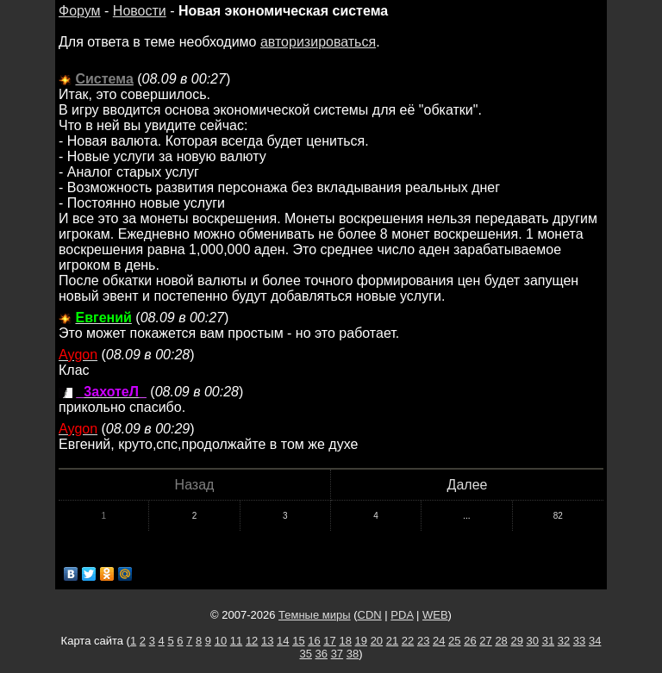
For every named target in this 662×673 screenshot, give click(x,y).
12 (252, 640)
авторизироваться (318, 41)
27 (485, 640)
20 (377, 640)
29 (516, 640)
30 (533, 640)
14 (283, 640)
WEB (435, 614)
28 (501, 640)
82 (558, 515)
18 (345, 640)
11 (236, 640)
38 (353, 653)
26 (470, 640)
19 (361, 640)
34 (595, 640)
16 (314, 640)
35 (305, 653)
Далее (467, 484)
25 (454, 640)
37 (337, 653)
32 (564, 640)
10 (221, 640)
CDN (370, 614)
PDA (401, 614)
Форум (80, 10)
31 (548, 640)
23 (423, 640)
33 (579, 640)
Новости (139, 10)
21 (392, 640)
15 (298, 640)
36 (321, 653)
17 (329, 640)
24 (439, 640)
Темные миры (314, 614)
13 (267, 640)
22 (408, 640)
